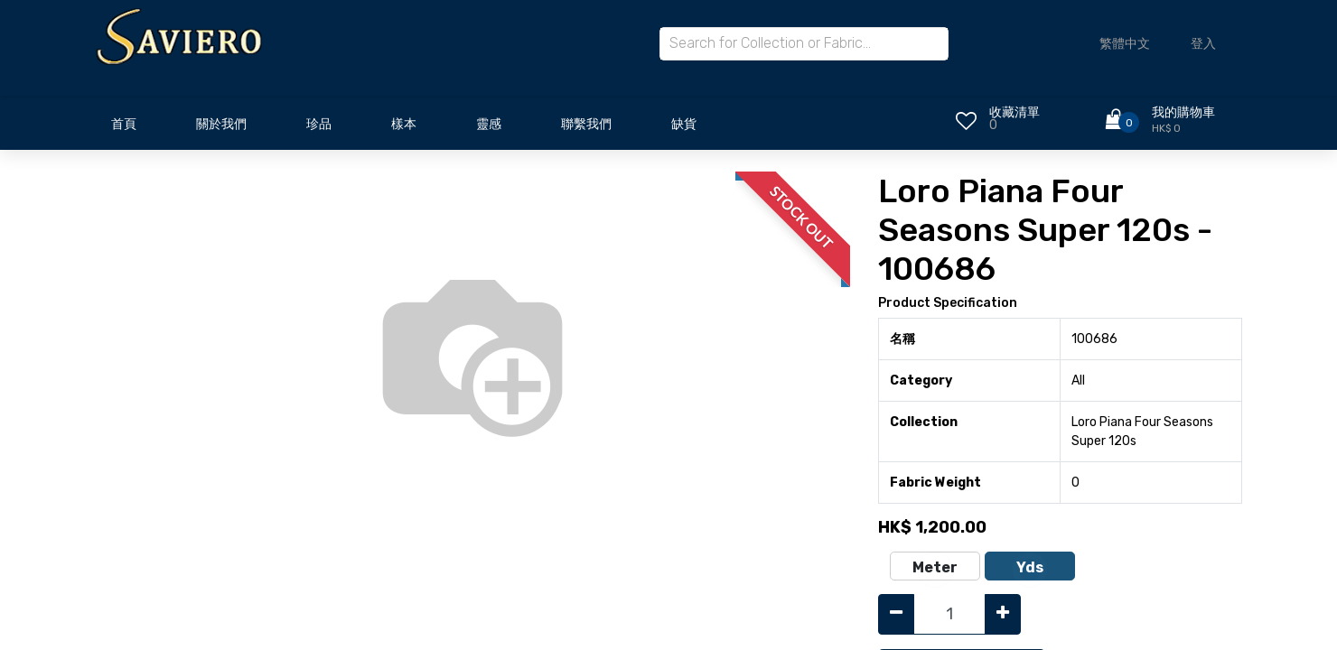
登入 (1203, 43)
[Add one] (1003, 614)
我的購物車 (1183, 112)
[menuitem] (124, 129)
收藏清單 (1014, 112)
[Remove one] (896, 614)
